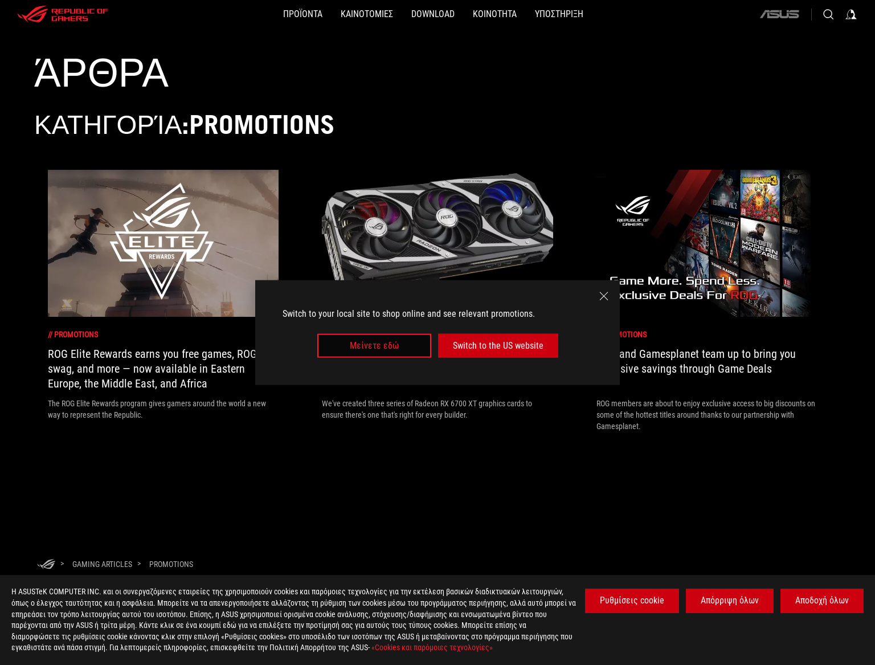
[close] (604, 296)
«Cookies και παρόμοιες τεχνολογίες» (432, 647)
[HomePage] (46, 565)
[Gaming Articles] (102, 564)
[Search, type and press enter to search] (828, 14)
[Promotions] (171, 564)
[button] (266, 14)
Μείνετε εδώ (374, 345)
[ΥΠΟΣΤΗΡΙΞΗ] (595, 14)
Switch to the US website (498, 345)
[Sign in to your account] (851, 14)
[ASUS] (779, 14)
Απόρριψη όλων (730, 600)
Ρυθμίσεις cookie (632, 600)
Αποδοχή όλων (822, 600)
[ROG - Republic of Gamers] (62, 14)
